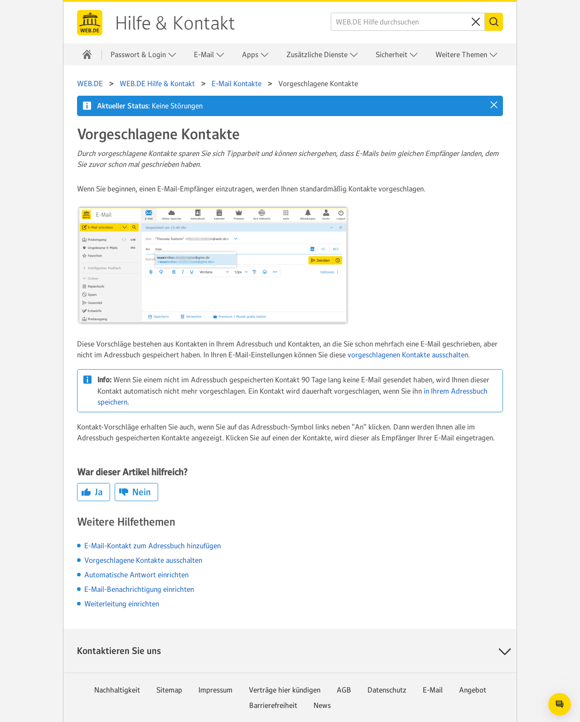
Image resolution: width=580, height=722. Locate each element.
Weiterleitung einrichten (121, 603)
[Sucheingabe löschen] (475, 21)
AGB (344, 689)
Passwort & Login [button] (144, 54)
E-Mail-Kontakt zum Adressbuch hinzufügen (152, 545)
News (322, 705)
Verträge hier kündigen (284, 689)
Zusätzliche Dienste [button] (322, 54)
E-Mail (433, 689)
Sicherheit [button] (397, 54)
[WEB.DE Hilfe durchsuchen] (408, 22)
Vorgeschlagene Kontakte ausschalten (143, 560)
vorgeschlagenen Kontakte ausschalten (408, 354)
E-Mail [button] (209, 54)
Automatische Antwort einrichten (136, 574)
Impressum (215, 689)
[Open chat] (559, 704)
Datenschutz (386, 689)
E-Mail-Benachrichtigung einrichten (139, 589)
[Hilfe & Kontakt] (87, 54)
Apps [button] (255, 54)
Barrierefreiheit (273, 705)
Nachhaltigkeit (117, 689)
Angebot (472, 689)
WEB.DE (89, 22)
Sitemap (169, 689)
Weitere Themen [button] (466, 54)
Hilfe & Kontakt (175, 23)
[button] (493, 104)
